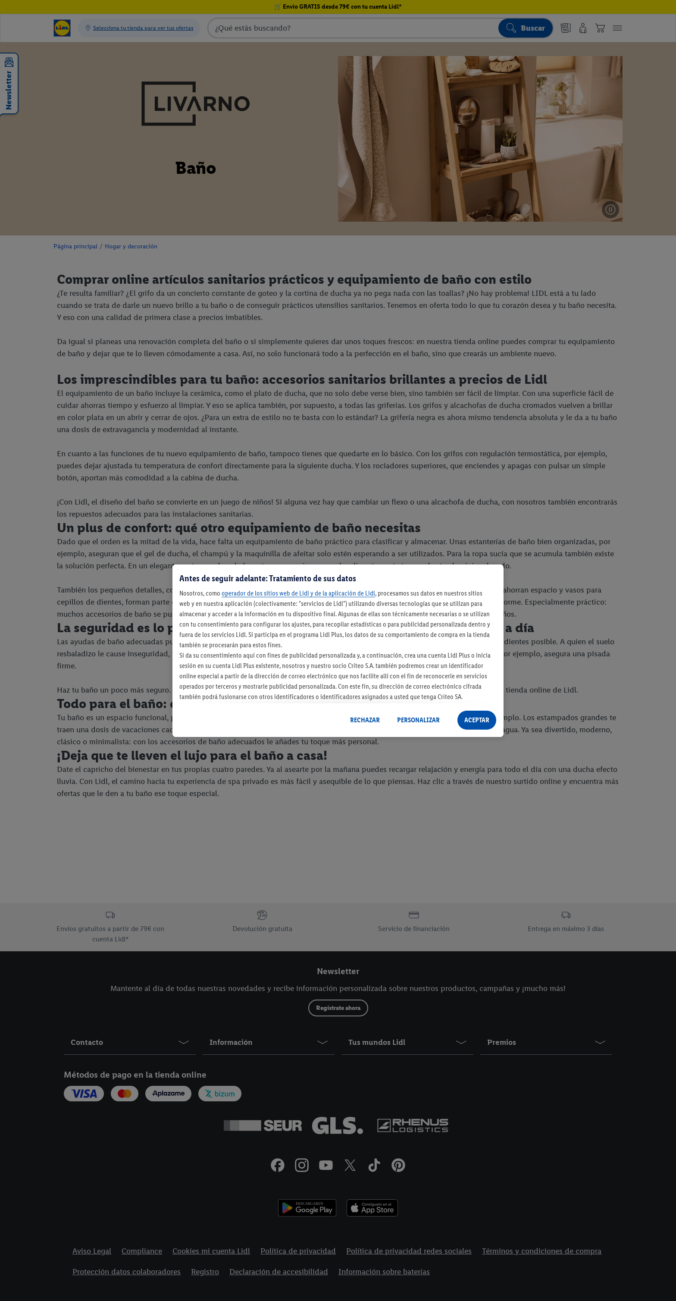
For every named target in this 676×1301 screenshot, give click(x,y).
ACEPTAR (476, 720)
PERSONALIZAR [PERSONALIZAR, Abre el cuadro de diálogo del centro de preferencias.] (418, 720)
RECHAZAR (365, 720)
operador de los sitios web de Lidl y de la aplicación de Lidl (298, 593)
